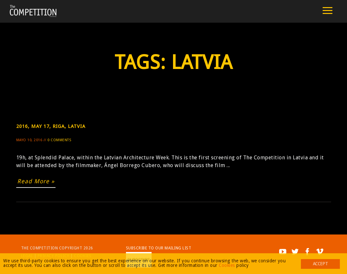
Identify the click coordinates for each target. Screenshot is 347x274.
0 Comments (59, 140)
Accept (320, 263)
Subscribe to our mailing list (159, 248)
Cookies (227, 265)
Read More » (36, 181)
